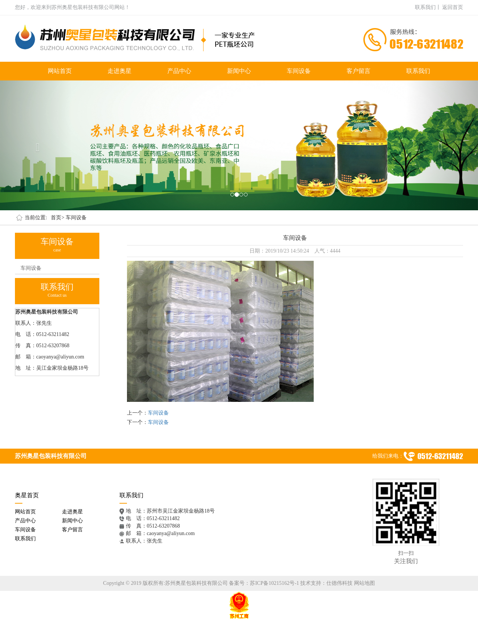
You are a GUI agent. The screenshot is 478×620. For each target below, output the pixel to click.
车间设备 (299, 71)
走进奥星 (119, 71)
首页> (57, 217)
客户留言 (358, 71)
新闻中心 (239, 71)
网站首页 (60, 71)
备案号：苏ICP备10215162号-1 (264, 583)
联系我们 (418, 71)
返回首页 (452, 7)
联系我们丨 (428, 7)
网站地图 (364, 583)
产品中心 (179, 71)
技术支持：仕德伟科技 (326, 583)
